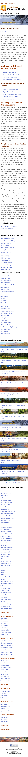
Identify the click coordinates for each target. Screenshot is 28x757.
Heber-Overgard (21, 360)
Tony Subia (5, 31)
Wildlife (17, 13)
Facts (12, 449)
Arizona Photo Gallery (6, 581)
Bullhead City (17, 483)
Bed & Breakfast (5, 278)
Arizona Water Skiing (6, 547)
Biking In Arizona (5, 269)
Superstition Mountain (6, 583)
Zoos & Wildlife (4, 331)
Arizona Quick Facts (6, 608)
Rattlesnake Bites (5, 322)
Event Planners (4, 315)
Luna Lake (3, 672)
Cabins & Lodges (5, 280)
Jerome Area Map (5, 536)
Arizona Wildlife (5, 520)
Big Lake (24, 349)
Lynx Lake (3, 693)
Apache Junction (6, 416)
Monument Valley (5, 599)
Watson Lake (4, 695)
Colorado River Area (6, 549)
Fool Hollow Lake (5, 667)
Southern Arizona (5, 592)
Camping (17, 405)
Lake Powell (4, 684)
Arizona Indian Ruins (6, 577)
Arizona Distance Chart (7, 534)
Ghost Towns (4, 320)
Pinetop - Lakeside (5, 531)
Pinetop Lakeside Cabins (10, 96)
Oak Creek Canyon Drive (7, 511)
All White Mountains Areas (10, 89)
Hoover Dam (5, 483)
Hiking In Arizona (5, 258)
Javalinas (4, 383)
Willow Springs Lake (6, 652)
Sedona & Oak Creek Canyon (12, 79)
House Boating (4, 245)
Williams (14, 372)
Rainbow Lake (4, 676)
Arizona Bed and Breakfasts (8, 226)
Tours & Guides (5, 260)
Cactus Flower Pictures (7, 311)
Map (10, 372)
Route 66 (10, 427)
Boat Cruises (4, 306)
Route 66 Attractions (6, 527)
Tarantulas (19, 383)
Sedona (2, 525)
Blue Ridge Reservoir (6, 645)
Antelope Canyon (21, 438)
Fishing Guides (4, 318)
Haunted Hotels (5, 294)
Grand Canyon (4, 590)
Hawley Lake (4, 669)
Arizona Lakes (4, 495)
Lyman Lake (4, 674)
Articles (2, 601)
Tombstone (14, 460)
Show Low (3, 545)
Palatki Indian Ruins (6, 516)
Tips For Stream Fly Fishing (8, 327)
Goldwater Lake (5, 691)
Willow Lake (4, 698)
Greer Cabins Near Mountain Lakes (13, 94)
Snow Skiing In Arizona (7, 247)
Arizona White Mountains (7, 513)
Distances (4, 451)
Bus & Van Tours (5, 309)
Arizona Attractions (5, 565)
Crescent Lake (4, 665)
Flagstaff (2, 570)
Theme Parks (4, 303)
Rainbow (9, 349)
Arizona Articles (5, 333)
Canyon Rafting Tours (6, 313)
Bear (23, 383)
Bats (8, 383)
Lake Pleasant (4, 625)
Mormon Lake (4, 708)
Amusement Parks (5, 276)
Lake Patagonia (5, 729)
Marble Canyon (4, 556)
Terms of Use (16, 749)
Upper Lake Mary (5, 711)
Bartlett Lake (4, 621)
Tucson (3, 460)
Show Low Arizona (8, 99)
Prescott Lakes (5, 688)
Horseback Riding (5, 265)
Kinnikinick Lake (5, 706)
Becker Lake (4, 660)
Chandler (17, 416)
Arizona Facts (4, 287)
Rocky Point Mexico (6, 502)
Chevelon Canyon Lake (7, 647)
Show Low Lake (5, 678)
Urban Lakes (4, 634)
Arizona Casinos (5, 282)
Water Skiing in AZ (5, 243)
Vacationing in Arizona (6, 228)
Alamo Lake (4, 725)
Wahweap (4, 449)
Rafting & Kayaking (6, 262)
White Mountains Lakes (7, 658)
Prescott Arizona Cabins (10, 77)
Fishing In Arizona (5, 252)
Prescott (2, 579)
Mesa (13, 416)
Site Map (11, 749)
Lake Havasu (4, 717)
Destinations (12, 3)
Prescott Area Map (5, 561)
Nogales (8, 460)
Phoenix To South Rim (7, 471)
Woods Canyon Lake (6, 654)
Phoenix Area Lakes (6, 616)
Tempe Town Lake (5, 632)
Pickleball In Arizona (6, 498)
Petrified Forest (4, 568)
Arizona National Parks (7, 238)
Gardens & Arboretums (7, 291)
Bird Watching (4, 256)
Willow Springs (16, 349)
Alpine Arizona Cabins (9, 92)
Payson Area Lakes (6, 638)
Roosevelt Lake (5, 628)
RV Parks (3, 300)
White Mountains (9, 13)
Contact (20, 749)
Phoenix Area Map (5, 493)
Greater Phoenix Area (6, 595)
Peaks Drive (4, 372)
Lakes (1, 13)
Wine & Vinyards (5, 329)
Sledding (3, 438)
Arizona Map (4, 296)
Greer (2, 360)
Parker (11, 483)
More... (3, 351)
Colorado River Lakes (7, 714)
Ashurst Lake (4, 704)
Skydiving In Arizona (6, 267)
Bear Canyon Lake (5, 641)
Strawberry (8, 360)
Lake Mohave (4, 721)
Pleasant (3, 349)
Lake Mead (3, 719)
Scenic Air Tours (5, 324)
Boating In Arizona (5, 250)
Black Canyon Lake (6, 643)
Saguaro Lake (4, 630)
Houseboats (17, 449)
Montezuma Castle (5, 563)
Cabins (14, 360)
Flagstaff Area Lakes (6, 701)
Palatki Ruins (17, 394)
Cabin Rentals (4, 529)
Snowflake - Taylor (5, 554)
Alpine (2, 559)
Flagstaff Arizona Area (9, 72)
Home (6, 3)
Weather (3, 396)
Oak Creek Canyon (6, 394)
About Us (8, 749)
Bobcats (12, 383)
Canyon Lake (4, 623)
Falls (2, 473)
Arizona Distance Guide (7, 285)
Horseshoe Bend (5, 606)
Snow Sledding (4, 509)
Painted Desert (11, 438)
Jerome (6, 405)
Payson (2, 572)
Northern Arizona (5, 588)
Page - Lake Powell (6, 538)
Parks (22, 416)
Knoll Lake (3, 650)
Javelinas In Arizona (6, 500)
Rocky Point (21, 460)
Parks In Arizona (5, 504)
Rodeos (2, 298)
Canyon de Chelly (5, 604)
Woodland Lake (5, 681)
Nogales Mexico (5, 543)
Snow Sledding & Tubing (7, 241)
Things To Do (4, 574)
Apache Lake (4, 618)
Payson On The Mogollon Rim (12, 75)
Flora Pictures (4, 289)
